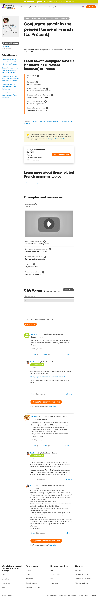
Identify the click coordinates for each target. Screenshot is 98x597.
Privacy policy (7, 595)
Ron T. (33, 486)
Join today (52, 406)
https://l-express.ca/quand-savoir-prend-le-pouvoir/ (48, 377)
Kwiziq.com (78, 570)
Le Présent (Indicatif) (31, 183)
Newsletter (29, 579)
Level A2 (45, 18)
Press (52, 579)
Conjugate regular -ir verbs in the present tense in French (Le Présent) (10, 70)
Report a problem (7, 48)
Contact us (54, 583)
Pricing (51, 7)
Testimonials (6, 583)
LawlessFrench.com (81, 574)
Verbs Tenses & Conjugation (58, 18)
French (27, 18)
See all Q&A (68, 290)
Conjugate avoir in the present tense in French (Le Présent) (9, 87)
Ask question (30, 324)
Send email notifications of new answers (39, 320)
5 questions (5, 46)
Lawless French (41, 7)
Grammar (39, 18)
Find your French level (61, 155)
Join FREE (91, 7)
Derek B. (34, 334)
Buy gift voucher (31, 583)
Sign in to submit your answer (46, 402)
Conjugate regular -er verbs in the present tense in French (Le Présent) (10, 62)
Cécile (33, 362)
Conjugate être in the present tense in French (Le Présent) (9, 95)
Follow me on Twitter (82, 583)
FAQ (51, 570)
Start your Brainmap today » (57, 139)
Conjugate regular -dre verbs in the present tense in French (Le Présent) (10, 78)
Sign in (57, 7)
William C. (35, 417)
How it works (22, 7)
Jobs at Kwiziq (55, 574)
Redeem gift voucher (33, 587)
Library (33, 18)
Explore (31, 7)
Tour (3, 575)
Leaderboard (6, 579)
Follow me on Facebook (83, 579)
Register (29, 570)
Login (28, 574)
